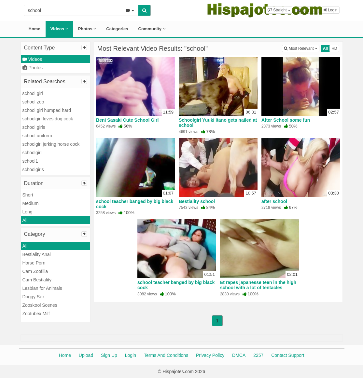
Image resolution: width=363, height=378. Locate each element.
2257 (258, 355)
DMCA (238, 355)
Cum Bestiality (36, 279)
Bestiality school (197, 201)
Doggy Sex (33, 296)
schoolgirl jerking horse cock (51, 144)
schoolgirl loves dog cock (47, 118)
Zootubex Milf (36, 313)
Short (27, 194)
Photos (87, 28)
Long (27, 211)
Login (130, 355)
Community (151, 28)
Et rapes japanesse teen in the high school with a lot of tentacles (258, 285)
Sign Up (109, 355)
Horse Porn (34, 262)
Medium (30, 203)
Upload (86, 355)
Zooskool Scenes (39, 305)
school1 (30, 161)
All (25, 220)
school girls (33, 127)
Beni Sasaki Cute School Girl (127, 120)
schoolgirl (32, 152)
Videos (59, 28)
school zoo (33, 101)
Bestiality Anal (36, 254)
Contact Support (287, 355)
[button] (279, 10)
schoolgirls (33, 169)
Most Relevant (301, 48)
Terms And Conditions (166, 355)
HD (334, 48)
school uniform (37, 135)
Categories (117, 28)
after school (274, 201)
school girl (32, 93)
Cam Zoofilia (35, 271)
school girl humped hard (46, 110)
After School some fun (285, 120)
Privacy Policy (210, 355)
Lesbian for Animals (42, 288)
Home (34, 28)
